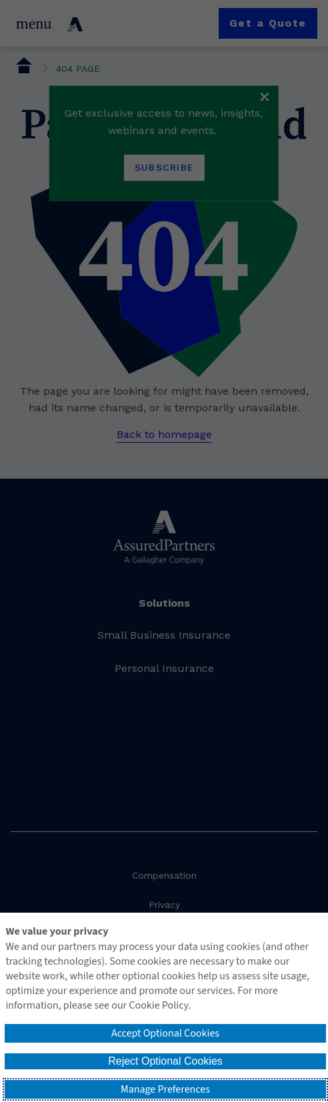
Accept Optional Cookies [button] (165, 1033)
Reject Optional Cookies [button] (165, 1061)
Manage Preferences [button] (165, 1089)
